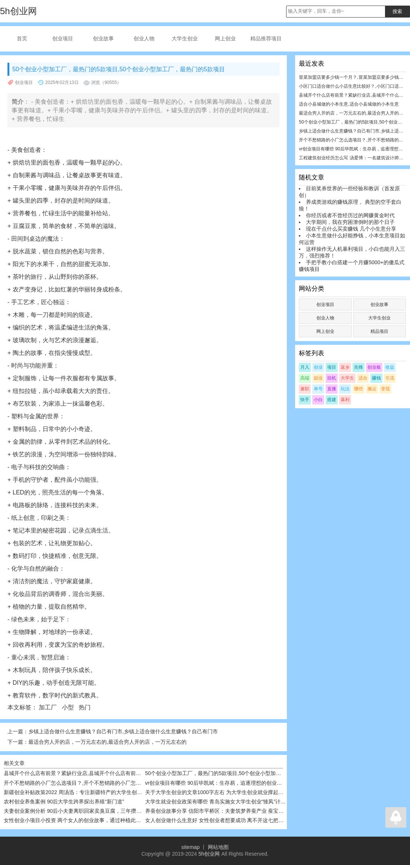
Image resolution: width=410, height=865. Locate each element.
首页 (22, 38)
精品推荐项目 (266, 38)
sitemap (190, 847)
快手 (304, 399)
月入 (304, 367)
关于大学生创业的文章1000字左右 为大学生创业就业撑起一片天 (219, 792)
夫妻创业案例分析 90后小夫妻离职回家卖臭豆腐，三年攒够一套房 (80, 811)
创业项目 (62, 38)
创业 (318, 367)
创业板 (374, 367)
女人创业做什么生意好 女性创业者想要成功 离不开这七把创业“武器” (224, 820)
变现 (385, 388)
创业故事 (103, 38)
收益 (389, 367)
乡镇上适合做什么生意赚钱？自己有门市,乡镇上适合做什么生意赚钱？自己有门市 (123, 731)
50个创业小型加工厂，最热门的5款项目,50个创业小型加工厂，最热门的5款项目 (238, 773)
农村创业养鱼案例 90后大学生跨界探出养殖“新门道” (64, 802)
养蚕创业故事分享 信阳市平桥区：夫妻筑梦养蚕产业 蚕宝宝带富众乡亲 (227, 811)
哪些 (358, 388)
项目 (331, 367)
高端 (304, 378)
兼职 (304, 388)
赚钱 (376, 378)
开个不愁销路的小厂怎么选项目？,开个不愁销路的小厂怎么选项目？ (83, 783)
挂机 (331, 378)
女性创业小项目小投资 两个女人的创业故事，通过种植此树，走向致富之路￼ (93, 820)
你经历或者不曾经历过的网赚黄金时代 (350, 215)
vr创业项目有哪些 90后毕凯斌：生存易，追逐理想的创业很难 (216, 783)
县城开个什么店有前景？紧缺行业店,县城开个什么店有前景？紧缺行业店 (88, 773)
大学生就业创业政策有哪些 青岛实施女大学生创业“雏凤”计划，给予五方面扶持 (236, 802)
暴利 (345, 399)
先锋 (358, 367)
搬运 (371, 388)
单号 (318, 388)
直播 (331, 388)
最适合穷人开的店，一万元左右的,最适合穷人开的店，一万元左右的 (107, 742)
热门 (85, 707)
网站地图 (218, 847)
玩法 (345, 388)
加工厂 (48, 707)
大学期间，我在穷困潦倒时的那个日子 (350, 222)
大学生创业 (185, 38)
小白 (318, 399)
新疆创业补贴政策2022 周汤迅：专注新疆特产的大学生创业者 (75, 792)
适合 (363, 378)
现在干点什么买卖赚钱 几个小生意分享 (351, 229)
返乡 (345, 367)
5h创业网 (209, 854)
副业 (318, 378)
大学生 (347, 378)
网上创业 (225, 38)
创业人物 (144, 38)
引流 (389, 378)
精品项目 (379, 331)
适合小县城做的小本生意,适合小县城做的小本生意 (348, 104)
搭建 (331, 399)
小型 (68, 707)
